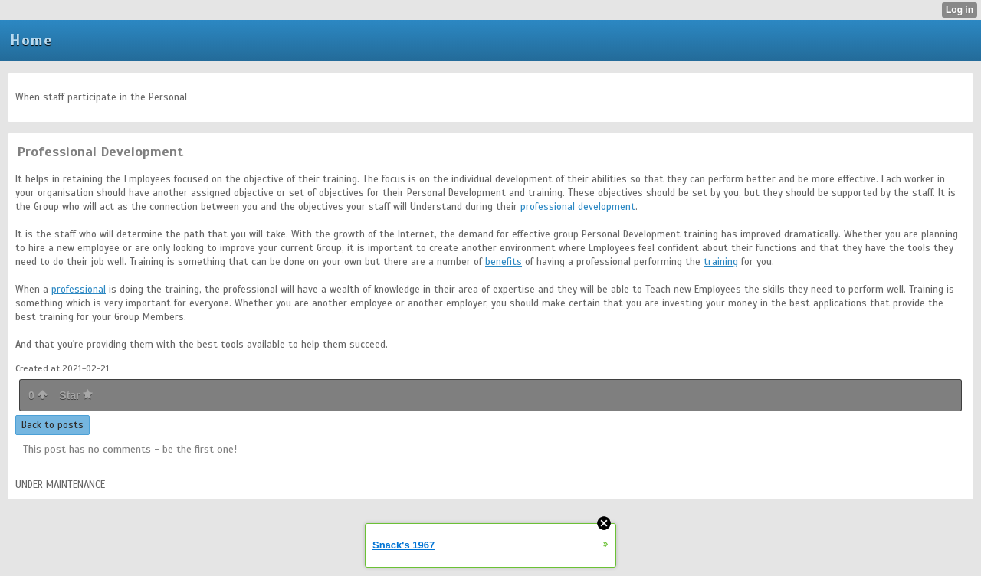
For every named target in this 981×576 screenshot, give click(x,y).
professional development (577, 207)
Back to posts (52, 425)
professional (78, 289)
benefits (503, 262)
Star (76, 395)
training (721, 262)
